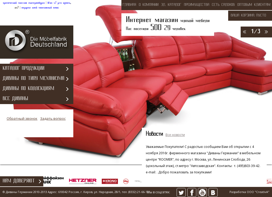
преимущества (196, 5)
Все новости (175, 134)
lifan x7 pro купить (59, 3)
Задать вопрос (53, 118)
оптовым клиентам (254, 5)
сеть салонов (223, 5)
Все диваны (15, 98)
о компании (149, 5)
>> (266, 32)
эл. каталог (171, 5)
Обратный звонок (22, 118)
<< (244, 32)
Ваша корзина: (243, 16)
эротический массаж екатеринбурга (24, 3)
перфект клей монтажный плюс (40, 7)
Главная (129, 5)
